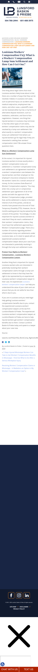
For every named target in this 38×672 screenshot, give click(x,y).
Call (13, 1)
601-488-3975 (26, 20)
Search (24, 1)
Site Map (13, 607)
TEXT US (28, 669)
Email (19, 1)
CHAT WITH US (9, 669)
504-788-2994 (11, 20)
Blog (17, 40)
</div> (15, 664)
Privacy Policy (19, 609)
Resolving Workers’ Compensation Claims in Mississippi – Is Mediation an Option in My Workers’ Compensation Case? (18, 368)
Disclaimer (24, 607)
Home (8, 1)
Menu (29, 1)
